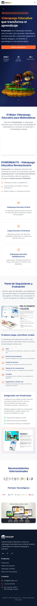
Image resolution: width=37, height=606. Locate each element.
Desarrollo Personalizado (9, 572)
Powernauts (5, 563)
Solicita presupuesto (18, 47)
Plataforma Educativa (8, 566)
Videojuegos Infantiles (8, 569)
